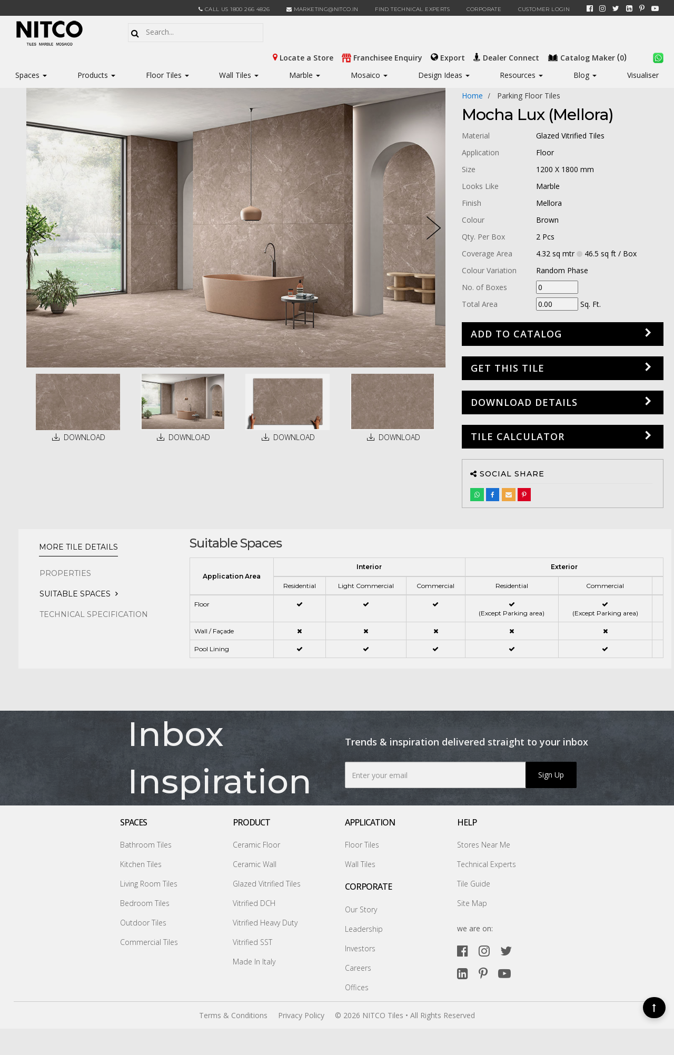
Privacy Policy (301, 1015)
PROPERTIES (65, 573)
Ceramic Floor (256, 845)
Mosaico (369, 75)
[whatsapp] (658, 57)
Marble (304, 75)
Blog (585, 75)
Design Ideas (444, 75)
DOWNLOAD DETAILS (524, 402)
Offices (357, 987)
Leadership (364, 929)
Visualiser (643, 75)
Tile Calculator (517, 436)
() (588, 57)
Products (92, 75)
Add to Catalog (516, 333)
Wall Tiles (239, 75)
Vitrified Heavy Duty (265, 923)
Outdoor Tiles (143, 923)
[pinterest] (642, 8)
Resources (521, 75)
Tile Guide (473, 884)
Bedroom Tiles (145, 903)
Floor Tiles (167, 75)
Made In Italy (254, 962)
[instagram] (602, 8)
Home (472, 96)
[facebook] (590, 8)
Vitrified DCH (254, 903)
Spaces (27, 75)
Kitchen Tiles (141, 864)
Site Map (472, 903)
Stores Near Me (483, 845)
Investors (360, 948)
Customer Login (544, 9)
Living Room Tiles (148, 884)
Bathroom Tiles (146, 845)
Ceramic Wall (254, 864)
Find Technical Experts (412, 9)
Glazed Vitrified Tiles (267, 884)
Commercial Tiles (149, 942)
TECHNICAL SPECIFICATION (93, 614)
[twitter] (615, 8)
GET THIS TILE (507, 368)
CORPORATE (484, 9)
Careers (358, 968)
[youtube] (655, 8)
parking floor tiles (528, 96)
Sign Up (551, 775)
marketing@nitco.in (322, 9)
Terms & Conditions (233, 1015)
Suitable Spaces (75, 594)
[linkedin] (629, 8)
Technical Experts (486, 864)
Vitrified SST (252, 942)
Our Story (361, 909)
